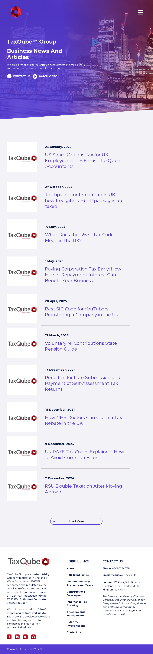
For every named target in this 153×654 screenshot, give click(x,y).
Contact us (21, 76)
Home (70, 568)
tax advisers (78, 65)
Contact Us (74, 632)
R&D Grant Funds (78, 575)
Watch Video (47, 76)
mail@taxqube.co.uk (123, 575)
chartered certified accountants (45, 65)
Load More (76, 521)
